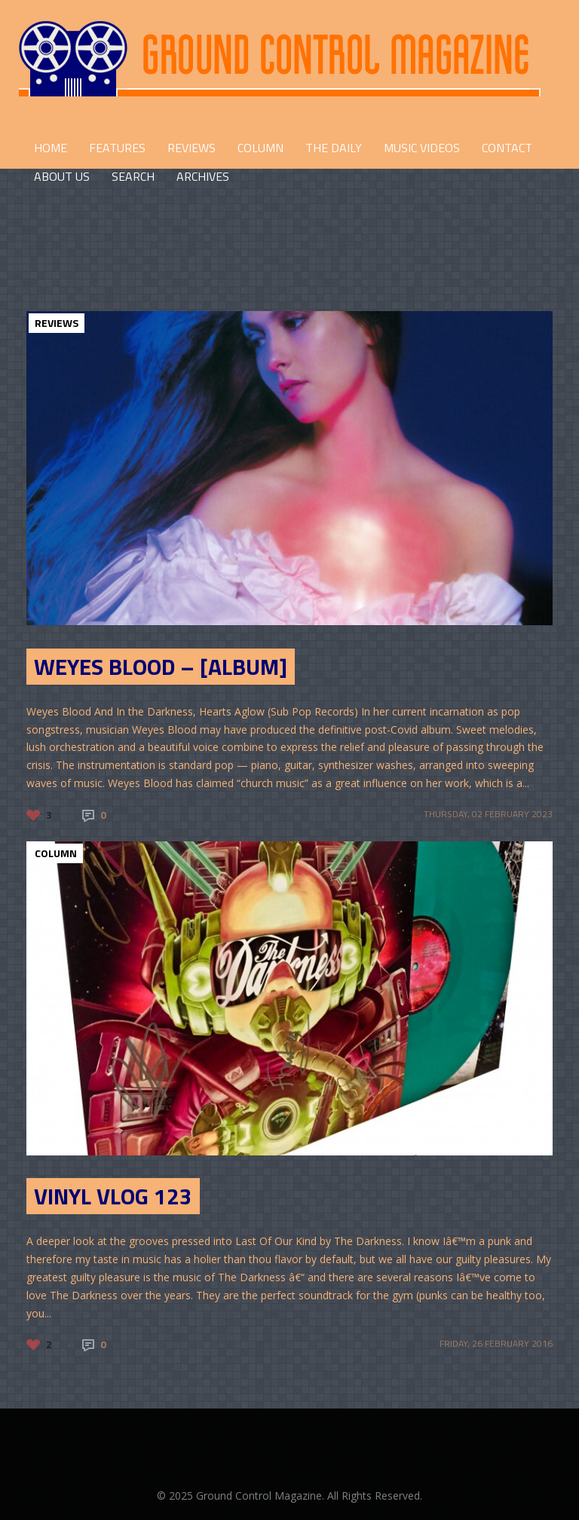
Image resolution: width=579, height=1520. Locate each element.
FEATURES (117, 148)
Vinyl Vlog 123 (113, 1196)
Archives (202, 176)
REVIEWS (191, 148)
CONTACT (507, 148)
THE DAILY (333, 148)
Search (133, 176)
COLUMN (260, 148)
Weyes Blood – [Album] (160, 666)
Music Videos (422, 148)
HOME (50, 148)
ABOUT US (62, 176)
